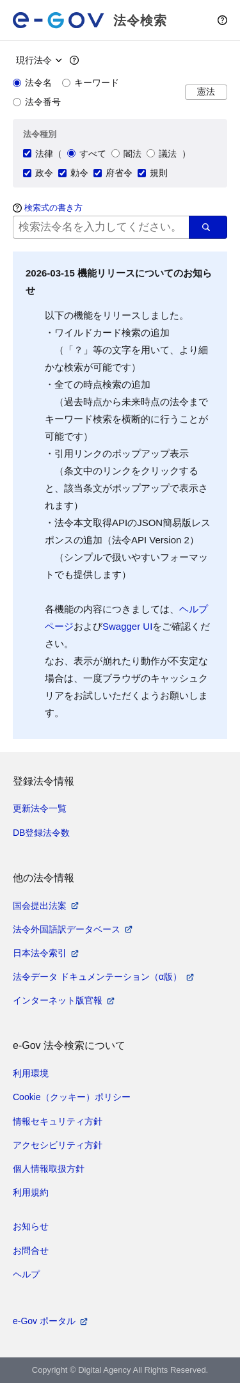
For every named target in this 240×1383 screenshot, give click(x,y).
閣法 (126, 153)
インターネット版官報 (57, 1000)
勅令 (73, 173)
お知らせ (31, 1226)
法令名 (32, 82)
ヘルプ (26, 1274)
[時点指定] (37, 60)
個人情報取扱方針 (48, 1168)
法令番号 (37, 102)
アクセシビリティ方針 (57, 1145)
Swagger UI (127, 626)
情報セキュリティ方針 (57, 1121)
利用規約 (31, 1192)
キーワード (90, 82)
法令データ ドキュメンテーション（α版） (97, 976)
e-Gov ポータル (44, 1321)
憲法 (206, 92)
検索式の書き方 (53, 207)
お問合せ (31, 1250)
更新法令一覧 (40, 808)
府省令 (112, 173)
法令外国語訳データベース (66, 929)
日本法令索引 (40, 953)
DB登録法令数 (41, 832)
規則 (153, 173)
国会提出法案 (40, 905)
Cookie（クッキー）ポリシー (72, 1097)
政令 (38, 173)
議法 (162, 153)
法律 (38, 153)
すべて (86, 153)
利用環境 (31, 1073)
